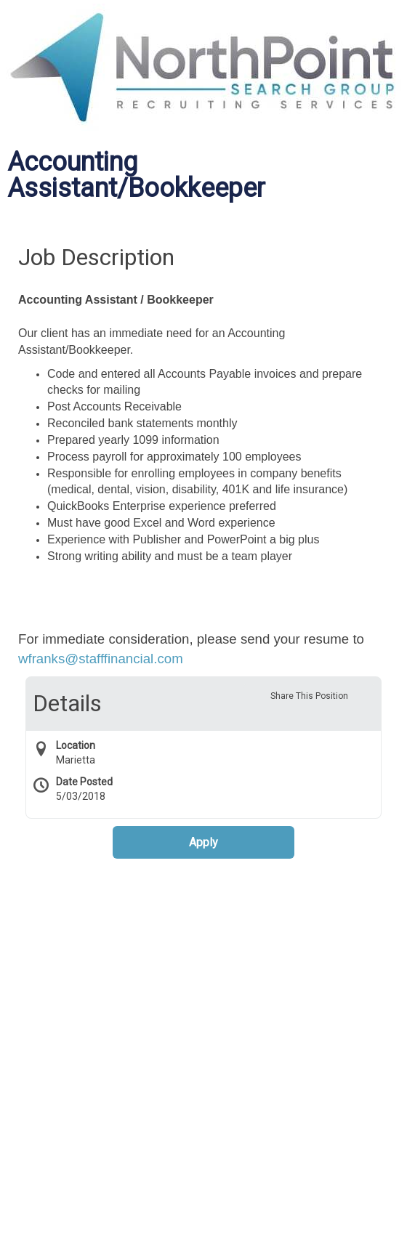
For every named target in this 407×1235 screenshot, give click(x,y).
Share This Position (309, 696)
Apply (203, 842)
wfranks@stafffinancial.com (100, 658)
